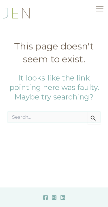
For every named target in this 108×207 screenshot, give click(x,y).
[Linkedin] (62, 197)
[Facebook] (45, 197)
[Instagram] (54, 197)
